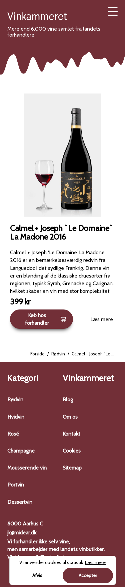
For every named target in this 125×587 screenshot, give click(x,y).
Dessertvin (19, 502)
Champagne (21, 451)
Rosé (13, 434)
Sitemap (72, 468)
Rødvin (58, 353)
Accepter (88, 575)
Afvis (37, 575)
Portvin (15, 485)
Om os (70, 417)
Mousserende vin (27, 468)
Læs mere (101, 319)
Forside (37, 353)
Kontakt (71, 434)
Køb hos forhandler (45, 319)
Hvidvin (15, 417)
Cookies (72, 451)
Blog (68, 399)
